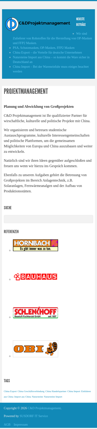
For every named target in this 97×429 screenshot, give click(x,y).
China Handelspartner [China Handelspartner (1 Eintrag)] (55, 391)
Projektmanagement (26, 91)
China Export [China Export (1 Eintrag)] (10, 391)
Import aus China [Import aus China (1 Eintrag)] (22, 396)
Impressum (21, 424)
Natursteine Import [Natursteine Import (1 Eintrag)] (53, 396)
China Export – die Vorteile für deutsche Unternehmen (47, 52)
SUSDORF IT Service (34, 416)
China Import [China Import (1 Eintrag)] (73, 391)
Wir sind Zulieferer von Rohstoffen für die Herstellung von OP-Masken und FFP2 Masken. (52, 38)
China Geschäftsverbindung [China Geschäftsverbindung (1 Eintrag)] (31, 391)
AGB (7, 424)
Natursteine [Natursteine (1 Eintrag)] (37, 396)
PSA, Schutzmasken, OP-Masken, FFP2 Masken (44, 47)
